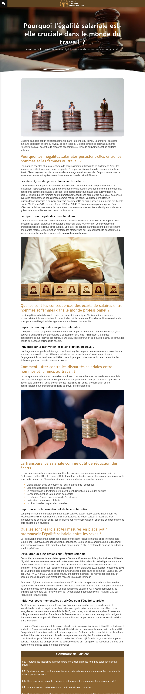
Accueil (29, 49)
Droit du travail (43, 49)
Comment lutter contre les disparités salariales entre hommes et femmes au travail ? (69, 681)
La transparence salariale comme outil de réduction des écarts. (57, 687)
